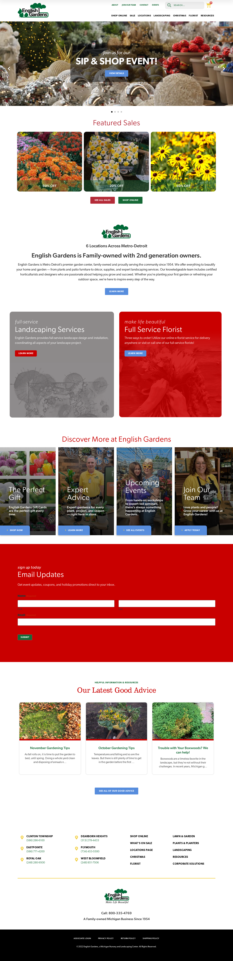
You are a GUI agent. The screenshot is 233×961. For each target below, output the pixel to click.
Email (27, 615)
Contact (144, 5)
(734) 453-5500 (90, 851)
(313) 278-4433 (90, 840)
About (115, 5)
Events (155, 5)
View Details (116, 73)
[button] (112, 112)
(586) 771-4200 (35, 851)
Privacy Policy (106, 938)
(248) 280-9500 (35, 862)
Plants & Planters (186, 843)
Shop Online (139, 836)
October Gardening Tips (116, 748)
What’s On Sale (141, 843)
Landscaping (182, 850)
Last (121, 609)
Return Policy (128, 938)
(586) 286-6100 (35, 840)
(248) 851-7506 (90, 862)
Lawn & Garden (184, 836)
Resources (180, 857)
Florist (135, 864)
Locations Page (141, 850)
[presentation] (9, 69)
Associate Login (82, 938)
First (20, 609)
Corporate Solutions (188, 864)
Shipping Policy (151, 938)
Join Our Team (129, 5)
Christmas (137, 857)
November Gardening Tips (50, 748)
